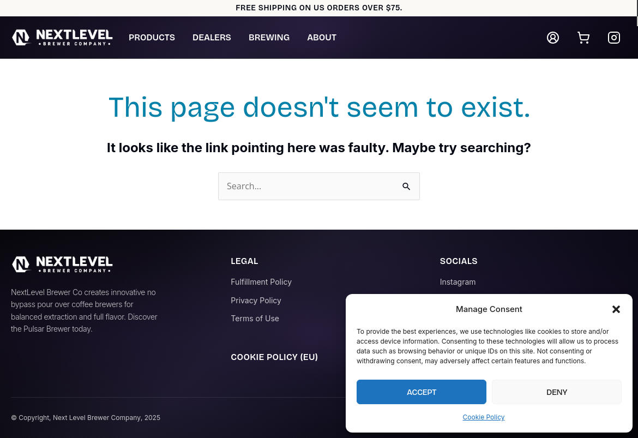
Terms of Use (255, 318)
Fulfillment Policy (261, 281)
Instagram (458, 281)
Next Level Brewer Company (97, 417)
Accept (421, 392)
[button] (616, 309)
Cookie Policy (484, 417)
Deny (556, 392)
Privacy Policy (256, 300)
